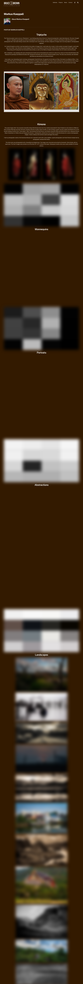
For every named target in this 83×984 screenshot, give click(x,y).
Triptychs (41, 34)
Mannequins (41, 229)
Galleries (55, 2)
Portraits (41, 352)
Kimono (41, 124)
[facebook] (75, 2)
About (65, 2)
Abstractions (42, 484)
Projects (61, 2)
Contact (70, 2)
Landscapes (41, 654)
